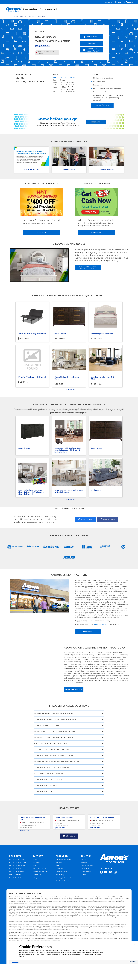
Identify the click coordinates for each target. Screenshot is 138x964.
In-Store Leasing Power (40, 872)
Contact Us (36, 859)
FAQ (34, 865)
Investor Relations (87, 865)
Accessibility (60, 875)
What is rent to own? (48, 9)
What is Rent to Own (40, 868)
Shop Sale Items (69, 169)
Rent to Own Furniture (17, 859)
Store (118, 2)
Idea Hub (59, 865)
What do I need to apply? (46, 725)
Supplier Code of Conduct (64, 881)
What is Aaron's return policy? (48, 779)
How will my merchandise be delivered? (53, 737)
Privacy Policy (60, 868)
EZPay (35, 878)
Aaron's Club (37, 875)
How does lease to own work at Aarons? (53, 713)
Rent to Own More (15, 868)
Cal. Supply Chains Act (63, 878)
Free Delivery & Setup (63, 859)
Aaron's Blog (85, 868)
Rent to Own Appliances (17, 865)
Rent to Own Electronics (17, 862)
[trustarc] (132, 962)
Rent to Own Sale (15, 875)
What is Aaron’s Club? (44, 791)
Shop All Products (107, 169)
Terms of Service (61, 872)
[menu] (69, 7)
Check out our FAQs (101, 624)
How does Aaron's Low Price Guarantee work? (56, 761)
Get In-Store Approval (31, 169)
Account (128, 2)
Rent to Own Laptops (16, 872)
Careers (108, 2)
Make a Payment (102, 105)
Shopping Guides (30, 9)
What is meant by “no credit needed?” (52, 767)
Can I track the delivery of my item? (51, 743)
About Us (84, 862)
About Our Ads (86, 872)
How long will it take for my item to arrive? (54, 731)
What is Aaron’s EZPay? (45, 785)
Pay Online (36, 862)
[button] (135, 945)
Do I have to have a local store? (49, 773)
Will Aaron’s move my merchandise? (52, 749)
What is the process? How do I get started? (55, 719)
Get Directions (93, 37)
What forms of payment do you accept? (53, 755)
